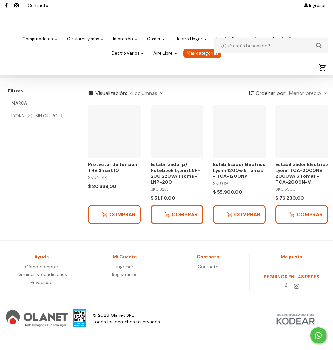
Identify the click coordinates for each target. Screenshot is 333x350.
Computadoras (39, 44)
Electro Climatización (239, 44)
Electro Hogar (190, 44)
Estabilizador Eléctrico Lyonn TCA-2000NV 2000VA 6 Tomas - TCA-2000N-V (301, 191)
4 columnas (147, 111)
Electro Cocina (290, 44)
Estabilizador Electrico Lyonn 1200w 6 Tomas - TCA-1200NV (239, 188)
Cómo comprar (41, 284)
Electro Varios (128, 59)
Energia (17, 88)
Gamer (156, 44)
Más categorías (202, 59)
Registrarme (125, 292)
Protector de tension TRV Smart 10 (112, 185)
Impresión (125, 44)
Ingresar (315, 5)
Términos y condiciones (41, 292)
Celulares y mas (85, 44)
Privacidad (42, 300)
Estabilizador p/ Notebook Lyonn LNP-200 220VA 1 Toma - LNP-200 (175, 191)
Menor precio (308, 111)
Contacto (38, 5)
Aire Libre (165, 59)
